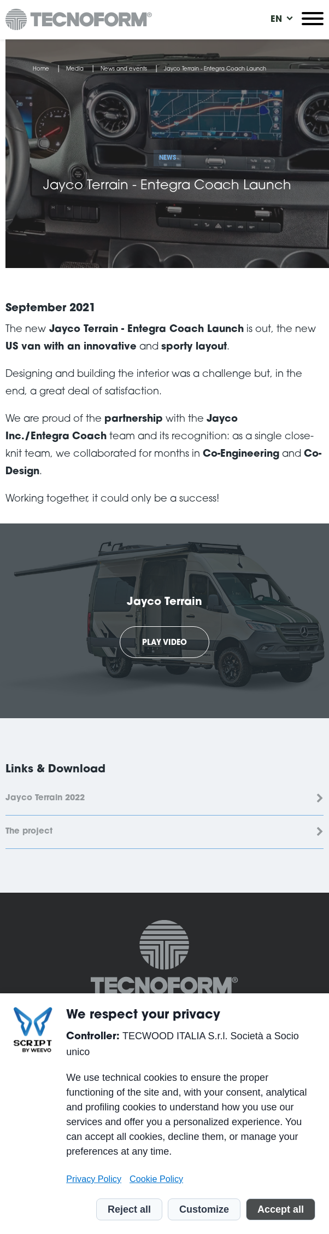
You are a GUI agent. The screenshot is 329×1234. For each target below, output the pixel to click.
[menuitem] (276, 19)
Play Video (164, 643)
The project (28, 832)
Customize (204, 1209)
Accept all (280, 1209)
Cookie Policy (156, 1179)
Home (41, 69)
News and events (124, 69)
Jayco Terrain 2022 (45, 798)
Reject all (129, 1209)
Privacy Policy (93, 1179)
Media (75, 69)
